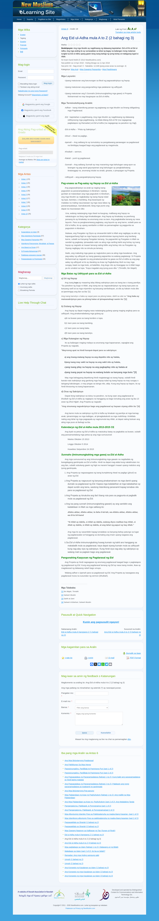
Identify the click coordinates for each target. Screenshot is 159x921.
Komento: (66, 713)
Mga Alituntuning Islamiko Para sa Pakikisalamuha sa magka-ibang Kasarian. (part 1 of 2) (102, 814)
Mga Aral (74, 69)
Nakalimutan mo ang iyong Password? (33, 91)
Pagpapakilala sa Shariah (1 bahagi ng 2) (82, 822)
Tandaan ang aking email (28, 87)
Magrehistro (60, 19)
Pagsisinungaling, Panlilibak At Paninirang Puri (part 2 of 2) (89, 773)
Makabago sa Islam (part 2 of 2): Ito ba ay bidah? (85, 851)
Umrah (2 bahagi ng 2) (74, 863)
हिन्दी (21, 52)
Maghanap (104, 19)
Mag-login (48, 83)
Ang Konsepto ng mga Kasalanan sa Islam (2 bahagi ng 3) (89, 872)
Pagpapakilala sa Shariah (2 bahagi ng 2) (82, 826)
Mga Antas (76, 19)
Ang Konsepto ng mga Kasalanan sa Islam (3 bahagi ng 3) (89, 876)
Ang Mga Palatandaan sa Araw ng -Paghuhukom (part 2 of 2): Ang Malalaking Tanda (99, 802)
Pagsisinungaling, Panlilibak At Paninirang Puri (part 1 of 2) (89, 769)
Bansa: (65, 707)
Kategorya (90, 19)
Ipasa (84, 733)
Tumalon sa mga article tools (128, 32)
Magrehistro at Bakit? (40, 95)
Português (24, 48)
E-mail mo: (66, 701)
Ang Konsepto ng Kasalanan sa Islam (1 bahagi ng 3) (87, 868)
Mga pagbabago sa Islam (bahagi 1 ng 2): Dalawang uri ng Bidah (91, 847)
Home (19, 19)
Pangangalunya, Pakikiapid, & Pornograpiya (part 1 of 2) (88, 806)
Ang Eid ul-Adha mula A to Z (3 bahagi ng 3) (83, 843)
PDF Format (133, 658)
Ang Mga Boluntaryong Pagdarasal (79, 760)
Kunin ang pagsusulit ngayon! (101, 622)
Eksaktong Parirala (26, 290)
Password (22, 77)
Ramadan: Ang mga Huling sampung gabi (82, 855)
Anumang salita (25, 287)
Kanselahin (106, 733)
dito (129, 739)
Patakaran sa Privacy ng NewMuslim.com (80, 908)
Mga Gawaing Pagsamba (90, 69)
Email (20, 71)
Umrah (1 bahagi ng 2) (74, 859)
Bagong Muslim (38, 9)
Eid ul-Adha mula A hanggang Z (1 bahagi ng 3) (84, 835)
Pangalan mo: (67, 694)
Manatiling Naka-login (27, 84)
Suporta (30, 19)
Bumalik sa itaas (132, 653)
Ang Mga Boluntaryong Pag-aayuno (79, 791)
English (22, 35)
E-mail (109, 658)
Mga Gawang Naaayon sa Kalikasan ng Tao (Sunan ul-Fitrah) (90, 831)
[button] (19, 179)
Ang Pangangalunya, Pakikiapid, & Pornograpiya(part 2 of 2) (89, 810)
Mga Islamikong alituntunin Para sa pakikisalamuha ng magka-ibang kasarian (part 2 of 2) (102, 818)
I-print (88, 658)
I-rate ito (66, 658)
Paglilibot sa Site (44, 19)
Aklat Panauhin (119, 19)
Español (23, 42)
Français (23, 45)
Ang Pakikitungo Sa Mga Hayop (78, 765)
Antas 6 (64, 29)
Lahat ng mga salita (26, 284)
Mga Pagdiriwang (109, 69)
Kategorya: (65, 69)
